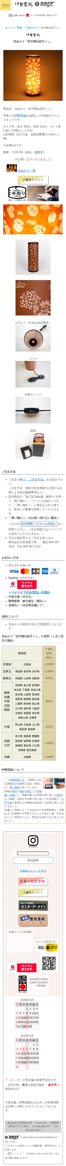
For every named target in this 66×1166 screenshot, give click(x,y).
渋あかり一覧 (21, 170)
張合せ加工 (26, 791)
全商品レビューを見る (33, 870)
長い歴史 (15, 787)
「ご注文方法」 (35, 479)
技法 (58, 795)
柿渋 (14, 791)
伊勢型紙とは (17, 780)
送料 (37, 152)
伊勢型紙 (20, 115)
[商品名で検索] (33, 853)
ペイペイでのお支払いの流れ (30, 592)
